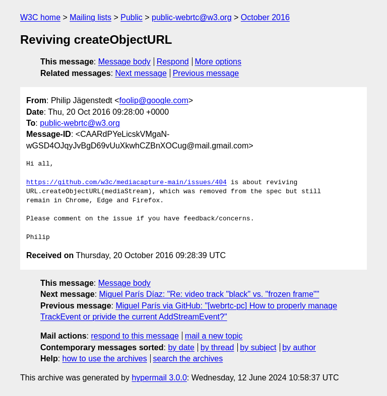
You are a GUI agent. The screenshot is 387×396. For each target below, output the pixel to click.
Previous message (206, 73)
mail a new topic (214, 336)
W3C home (40, 17)
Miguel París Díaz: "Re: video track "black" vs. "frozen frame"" (209, 294)
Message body (124, 61)
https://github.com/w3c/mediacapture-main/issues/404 (126, 182)
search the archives (188, 358)
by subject (258, 347)
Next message (141, 73)
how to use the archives (104, 358)
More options (218, 61)
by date (181, 347)
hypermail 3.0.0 (159, 377)
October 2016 (265, 17)
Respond (173, 61)
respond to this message (134, 336)
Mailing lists (90, 17)
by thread (217, 347)
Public (131, 17)
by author (299, 347)
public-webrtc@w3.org (192, 17)
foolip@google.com (153, 100)
